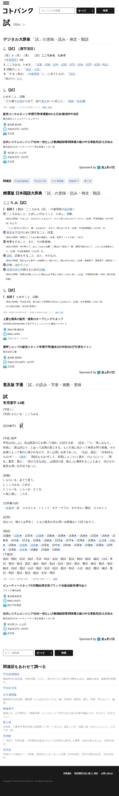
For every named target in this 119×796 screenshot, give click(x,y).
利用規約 (67, 773)
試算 (64, 64)
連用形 (35, 73)
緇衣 (23, 456)
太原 (19, 101)
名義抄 (10, 507)
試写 (72, 64)
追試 (28, 69)
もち (19, 78)
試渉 (101, 540)
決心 (17, 269)
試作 (56, 64)
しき (17, 442)
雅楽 (9, 232)
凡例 (50, 107)
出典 (81, 274)
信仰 (9, 269)
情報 (44, 107)
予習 (17, 232)
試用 (97, 64)
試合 (72, 73)
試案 (39, 64)
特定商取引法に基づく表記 (86, 773)
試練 (42, 269)
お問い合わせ (107, 773)
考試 (105, 64)
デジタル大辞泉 (16, 39)
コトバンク (18, 11)
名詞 (67, 209)
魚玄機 (81, 101)
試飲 (9, 255)
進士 (44, 101)
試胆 (33, 545)
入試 (36, 69)
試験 (47, 64)
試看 (38, 535)
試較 (17, 535)
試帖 (112, 540)
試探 (22, 545)
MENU (6, 3)
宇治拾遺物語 (21, 181)
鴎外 (71, 101)
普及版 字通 (13, 385)
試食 (80, 64)
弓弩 (36, 461)
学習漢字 (11, 59)
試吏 (22, 549)
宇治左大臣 (40, 181)
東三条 (87, 181)
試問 (88, 64)
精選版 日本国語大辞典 (22, 193)
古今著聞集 (58, 181)
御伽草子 (74, 181)
